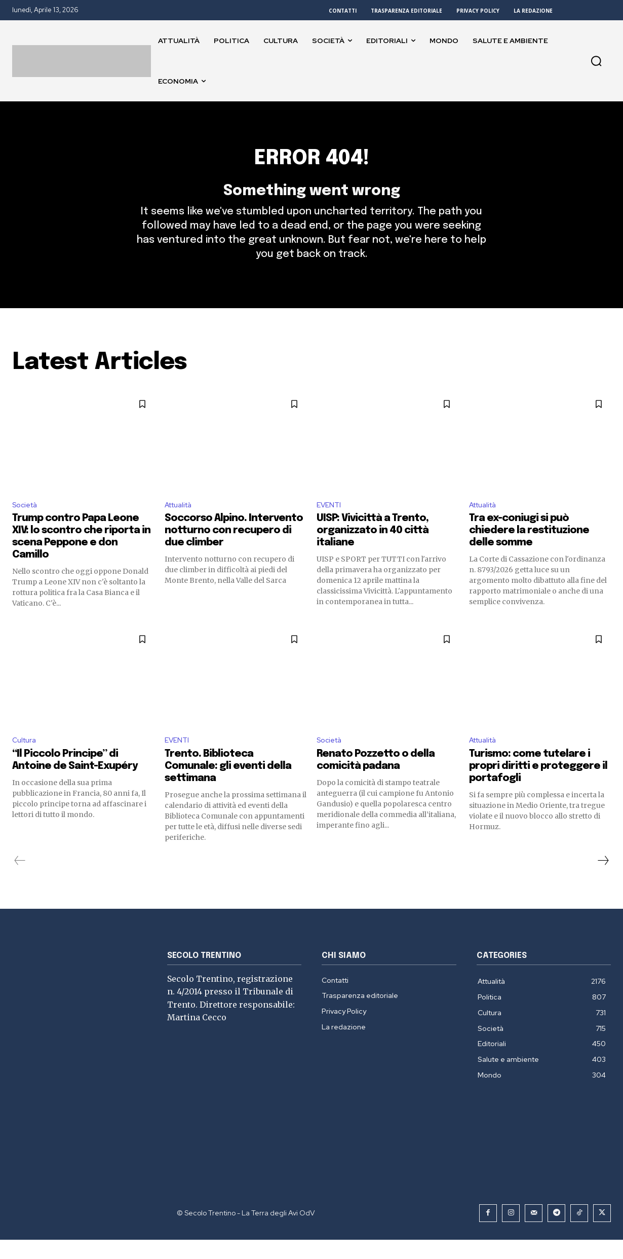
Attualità (182, 521)
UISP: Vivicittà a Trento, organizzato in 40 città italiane (373, 548)
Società (27, 521)
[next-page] (603, 879)
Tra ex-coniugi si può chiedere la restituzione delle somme (529, 548)
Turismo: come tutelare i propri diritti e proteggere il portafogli (538, 785)
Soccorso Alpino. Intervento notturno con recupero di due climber (234, 548)
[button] (596, 61)
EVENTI (330, 521)
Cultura (26, 758)
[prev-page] (20, 879)
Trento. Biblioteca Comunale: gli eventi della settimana (228, 785)
